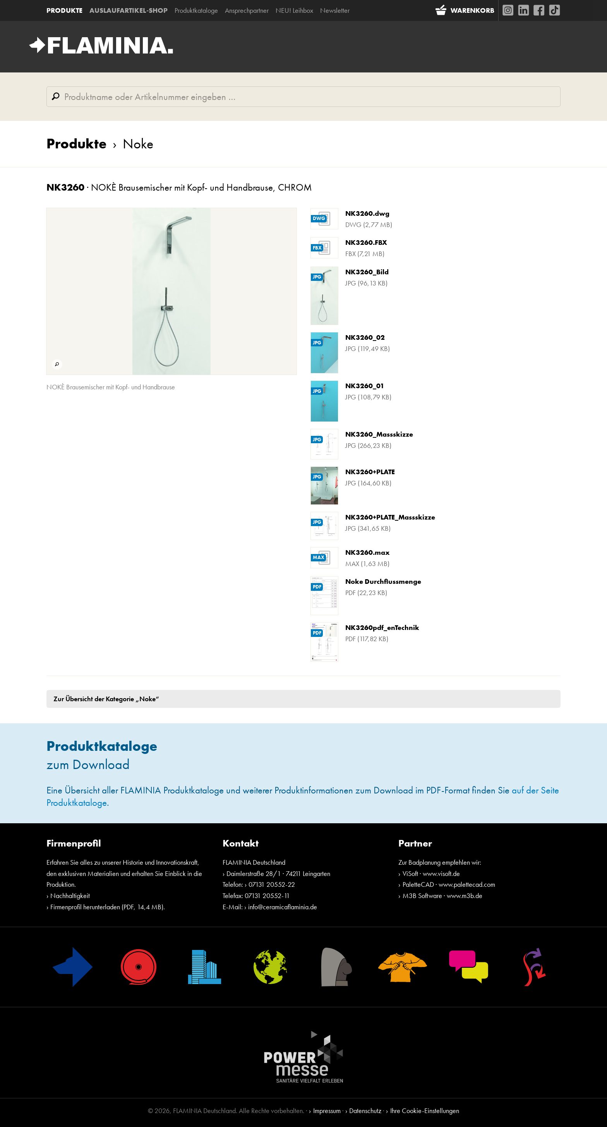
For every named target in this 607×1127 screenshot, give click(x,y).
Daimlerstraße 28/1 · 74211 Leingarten (278, 873)
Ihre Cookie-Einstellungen (424, 1110)
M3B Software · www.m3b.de (442, 895)
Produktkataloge (196, 10)
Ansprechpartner (247, 10)
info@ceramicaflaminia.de (282, 906)
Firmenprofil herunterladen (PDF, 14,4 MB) (106, 906)
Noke (129, 144)
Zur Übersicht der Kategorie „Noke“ (106, 698)
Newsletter (335, 10)
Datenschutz (365, 1110)
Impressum (327, 1110)
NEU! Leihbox (294, 10)
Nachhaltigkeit (70, 895)
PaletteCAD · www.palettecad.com (449, 884)
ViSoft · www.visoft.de (431, 873)
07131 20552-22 (272, 884)
